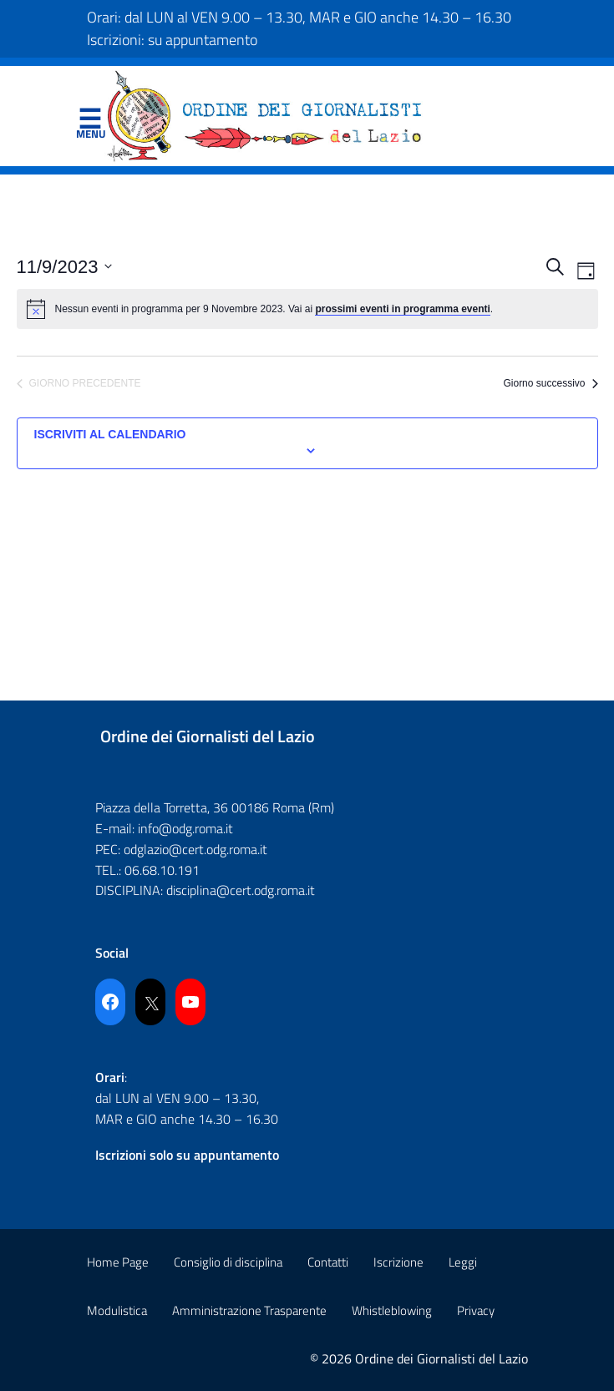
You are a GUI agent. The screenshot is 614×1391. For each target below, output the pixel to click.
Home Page (118, 1262)
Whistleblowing (392, 1310)
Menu (90, 119)
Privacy (476, 1310)
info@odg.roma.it (185, 828)
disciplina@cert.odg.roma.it (240, 890)
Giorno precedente (79, 383)
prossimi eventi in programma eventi (402, 309)
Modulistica (117, 1310)
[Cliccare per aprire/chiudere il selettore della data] (65, 267)
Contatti (327, 1262)
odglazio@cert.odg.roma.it (195, 849)
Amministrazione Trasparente (249, 1310)
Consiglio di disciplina (228, 1262)
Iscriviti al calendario (110, 434)
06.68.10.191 (162, 870)
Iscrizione (398, 1262)
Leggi (463, 1262)
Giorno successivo (550, 383)
